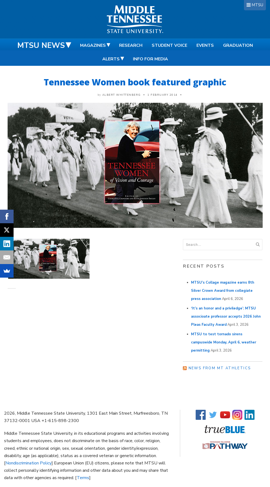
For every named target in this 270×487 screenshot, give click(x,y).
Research (130, 45)
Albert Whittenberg (121, 95)
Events (205, 45)
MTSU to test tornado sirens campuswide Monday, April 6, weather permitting (223, 342)
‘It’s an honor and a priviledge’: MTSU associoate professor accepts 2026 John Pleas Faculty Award (226, 316)
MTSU (257, 5)
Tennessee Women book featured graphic (135, 82)
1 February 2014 (162, 95)
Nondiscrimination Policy (28, 463)
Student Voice (169, 45)
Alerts (111, 59)
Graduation (238, 45)
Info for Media (150, 59)
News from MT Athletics (220, 368)
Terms (83, 478)
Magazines (93, 45)
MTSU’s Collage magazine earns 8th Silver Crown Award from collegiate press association (222, 290)
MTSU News (41, 45)
